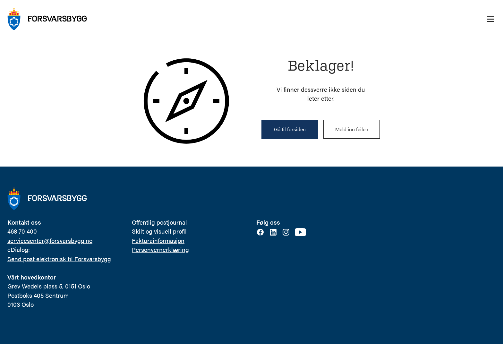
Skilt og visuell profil (159, 231)
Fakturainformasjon (158, 240)
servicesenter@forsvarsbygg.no (49, 240)
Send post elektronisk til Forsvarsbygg (59, 258)
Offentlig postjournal (159, 222)
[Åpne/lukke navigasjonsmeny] (490, 19)
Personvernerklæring (160, 249)
